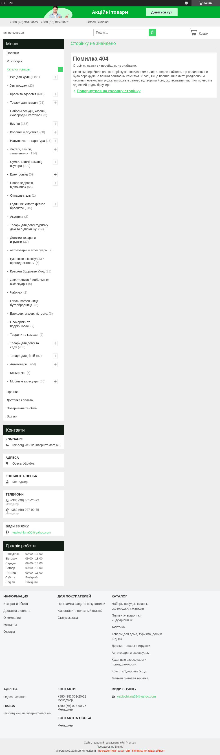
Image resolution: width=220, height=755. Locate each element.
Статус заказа (67, 617)
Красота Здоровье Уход (27, 271)
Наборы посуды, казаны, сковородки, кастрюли (28, 113)
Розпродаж (15, 61)
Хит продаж (18, 85)
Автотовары (18, 364)
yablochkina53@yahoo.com (31, 532)
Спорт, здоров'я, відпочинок (22, 185)
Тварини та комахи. (24, 334)
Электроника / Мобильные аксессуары (29, 282)
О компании (12, 617)
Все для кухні (20, 77)
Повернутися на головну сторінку (109, 91)
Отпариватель (20, 195)
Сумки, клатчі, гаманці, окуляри (26, 164)
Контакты (10, 624)
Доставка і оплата (20, 400)
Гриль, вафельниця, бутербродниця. (24, 303)
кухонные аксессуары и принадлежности (27, 261)
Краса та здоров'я (23, 94)
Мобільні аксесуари (24, 381)
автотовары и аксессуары (29, 250)
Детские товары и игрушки (23, 240)
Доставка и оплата (17, 610)
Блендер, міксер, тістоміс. (29, 313)
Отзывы (9, 631)
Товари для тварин (23, 102)
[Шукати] (152, 32)
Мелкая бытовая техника (130, 678)
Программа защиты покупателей (81, 604)
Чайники (16, 292)
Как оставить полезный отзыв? (79, 610)
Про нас (12, 392)
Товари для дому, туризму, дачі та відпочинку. (29, 227)
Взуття (15, 123)
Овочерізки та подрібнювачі (20, 324)
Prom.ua (131, 742)
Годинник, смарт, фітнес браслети (27, 206)
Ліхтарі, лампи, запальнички (21, 151)
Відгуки (12, 416)
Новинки (13, 53)
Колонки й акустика (24, 132)
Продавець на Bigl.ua (110, 746)
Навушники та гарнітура (27, 141)
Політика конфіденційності (148, 750)
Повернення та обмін (22, 408)
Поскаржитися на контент (114, 750)
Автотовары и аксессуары (131, 652)
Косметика (17, 373)
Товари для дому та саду (24, 345)
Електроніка (19, 174)
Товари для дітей (22, 356)
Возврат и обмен (15, 604)
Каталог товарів (18, 69)
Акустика (16, 216)
